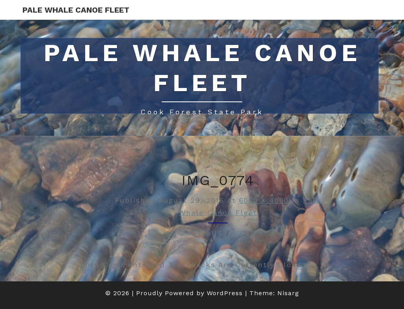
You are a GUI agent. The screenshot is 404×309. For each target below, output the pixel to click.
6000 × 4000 (264, 200)
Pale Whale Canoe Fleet (75, 10)
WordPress (225, 293)
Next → (249, 233)
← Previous (196, 233)
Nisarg (288, 293)
